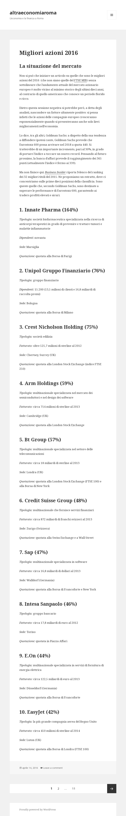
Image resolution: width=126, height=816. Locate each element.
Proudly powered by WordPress (37, 809)
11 (75, 787)
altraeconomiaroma (33, 12)
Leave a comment (53, 767)
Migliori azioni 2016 (48, 52)
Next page (111, 788)
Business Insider (55, 172)
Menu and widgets (111, 15)
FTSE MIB (80, 80)
